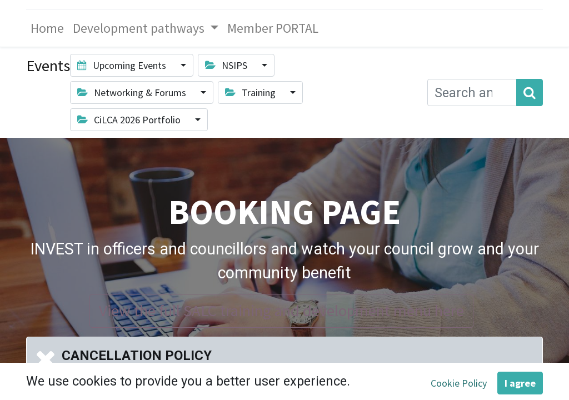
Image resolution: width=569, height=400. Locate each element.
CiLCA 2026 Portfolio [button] (130, 119)
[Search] (529, 92)
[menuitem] (47, 28)
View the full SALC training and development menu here (281, 311)
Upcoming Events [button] (122, 65)
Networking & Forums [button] (132, 92)
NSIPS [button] (227, 65)
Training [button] (251, 92)
